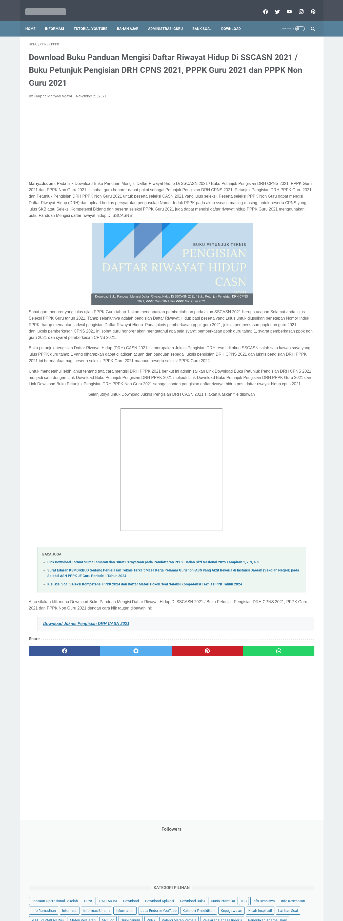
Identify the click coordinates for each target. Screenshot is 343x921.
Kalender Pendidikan (257, 180)
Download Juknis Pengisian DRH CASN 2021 (86, 706)
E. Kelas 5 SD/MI (259, 409)
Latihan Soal (281, 189)
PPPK (290, 209)
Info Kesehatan (253, 151)
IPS (274, 141)
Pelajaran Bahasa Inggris (260, 228)
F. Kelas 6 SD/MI (258, 418)
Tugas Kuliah (279, 325)
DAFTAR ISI (250, 122)
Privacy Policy (137, 902)
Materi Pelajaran (292, 199)
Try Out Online (252, 325)
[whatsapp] (196, 733)
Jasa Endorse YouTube (284, 170)
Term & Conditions (167, 902)
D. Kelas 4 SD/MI (259, 400)
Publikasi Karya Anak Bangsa (264, 286)
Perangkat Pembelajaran (260, 267)
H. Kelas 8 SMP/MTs (262, 436)
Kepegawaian (290, 180)
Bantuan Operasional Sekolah (264, 112)
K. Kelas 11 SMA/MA (262, 463)
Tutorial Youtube (286, 334)
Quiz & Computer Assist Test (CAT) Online (273, 295)
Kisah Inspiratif (253, 189)
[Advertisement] (124, 148)
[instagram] (297, 6)
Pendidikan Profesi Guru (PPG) (265, 247)
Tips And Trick (282, 315)
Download (234, 20)
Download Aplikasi (255, 132)
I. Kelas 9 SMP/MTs (261, 445)
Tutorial (301, 325)
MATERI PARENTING (257, 199)
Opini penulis (270, 209)
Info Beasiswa (294, 141)
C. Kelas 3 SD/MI (259, 391)
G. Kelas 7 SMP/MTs (262, 427)
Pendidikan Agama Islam (260, 238)
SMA (275, 305)
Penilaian (304, 257)
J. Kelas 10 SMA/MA (262, 454)
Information (250, 170)
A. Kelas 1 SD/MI (259, 374)
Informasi (58, 20)
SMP (288, 305)
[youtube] (285, 6)
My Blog (247, 209)
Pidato (291, 267)
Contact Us (210, 902)
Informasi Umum (275, 161)
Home (34, 20)
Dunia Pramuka (253, 141)
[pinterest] (309, 6)
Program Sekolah (254, 276)
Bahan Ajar (131, 20)
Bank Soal (205, 20)
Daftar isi (231, 902)
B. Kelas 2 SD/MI (259, 382)
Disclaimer (113, 902)
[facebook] (261, 6)
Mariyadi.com (178, 913)
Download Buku (288, 132)
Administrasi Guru (169, 20)
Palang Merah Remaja (258, 218)
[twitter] (273, 6)
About (191, 902)
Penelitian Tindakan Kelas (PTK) (266, 257)
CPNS (298, 112)
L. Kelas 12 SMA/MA (262, 472)
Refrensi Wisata (253, 305)
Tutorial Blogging (254, 334)
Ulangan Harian (253, 344)
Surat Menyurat (253, 315)
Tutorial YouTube (94, 20)
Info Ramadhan (283, 151)
